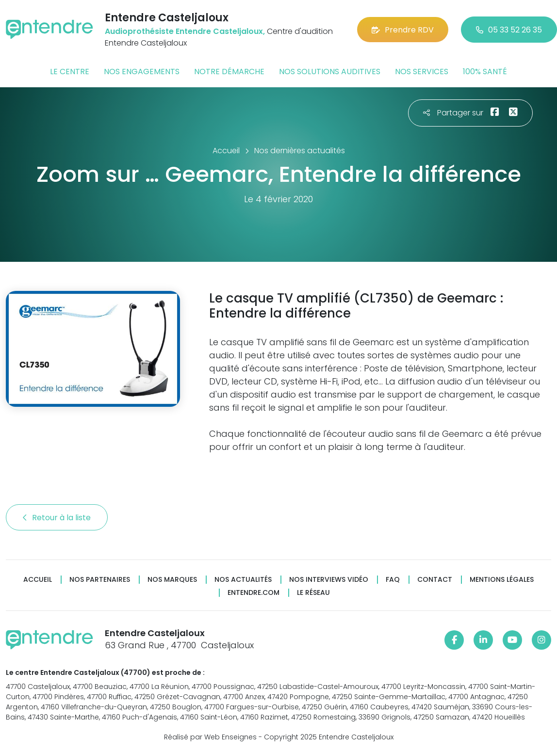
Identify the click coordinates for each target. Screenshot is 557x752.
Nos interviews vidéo (328, 580)
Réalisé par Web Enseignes (210, 737)
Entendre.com (253, 593)
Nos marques (172, 580)
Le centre (69, 71)
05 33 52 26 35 (509, 29)
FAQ (393, 580)
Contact (434, 580)
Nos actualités (243, 580)
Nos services (421, 71)
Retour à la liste (57, 517)
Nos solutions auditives (329, 71)
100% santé (485, 71)
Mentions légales (502, 580)
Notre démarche (229, 71)
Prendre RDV (403, 29)
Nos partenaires (99, 580)
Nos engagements (142, 71)
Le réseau (313, 593)
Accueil (37, 580)
